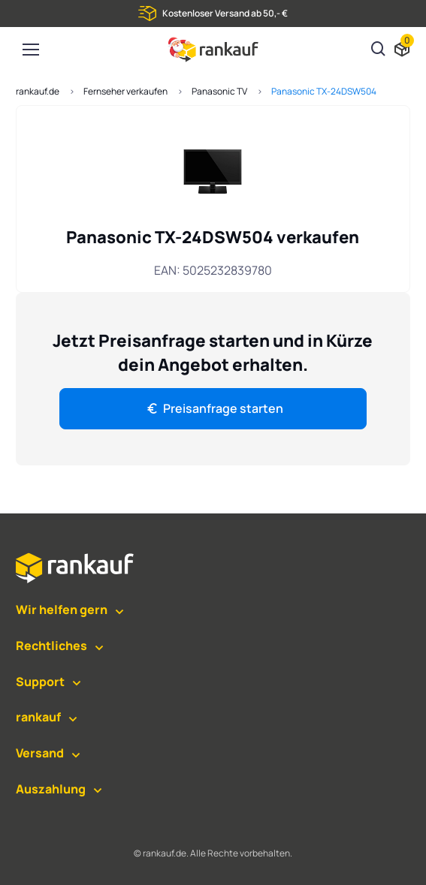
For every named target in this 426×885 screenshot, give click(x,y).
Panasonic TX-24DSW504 (323, 91)
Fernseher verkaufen (125, 91)
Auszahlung (51, 789)
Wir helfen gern (61, 609)
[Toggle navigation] (30, 49)
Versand (40, 753)
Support (40, 681)
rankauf (38, 717)
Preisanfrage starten (214, 408)
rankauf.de (37, 91)
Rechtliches (51, 645)
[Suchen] (378, 50)
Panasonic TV (219, 91)
